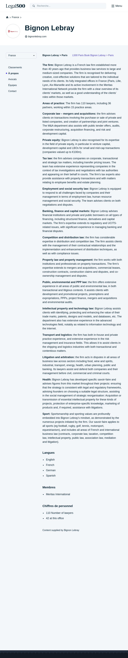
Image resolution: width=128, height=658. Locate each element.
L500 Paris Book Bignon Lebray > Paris (93, 55)
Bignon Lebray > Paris (54, 55)
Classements (15, 67)
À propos (13, 73)
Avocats (12, 79)
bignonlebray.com (35, 36)
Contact (12, 91)
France (17, 17)
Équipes (12, 85)
